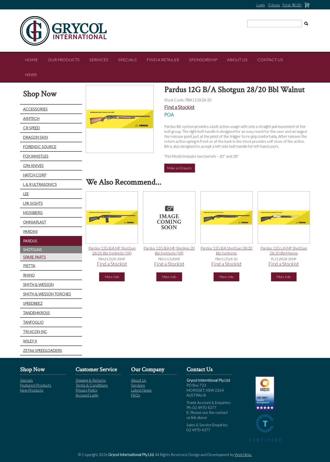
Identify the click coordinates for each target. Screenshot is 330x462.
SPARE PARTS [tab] (34, 257)
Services (98, 59)
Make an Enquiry (179, 168)
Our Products (64, 59)
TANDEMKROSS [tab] (36, 313)
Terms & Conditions (92, 385)
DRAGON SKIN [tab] (35, 137)
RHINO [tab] (29, 275)
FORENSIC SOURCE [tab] (39, 146)
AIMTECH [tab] (31, 118)
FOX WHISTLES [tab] (35, 156)
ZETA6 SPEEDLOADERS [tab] (42, 350)
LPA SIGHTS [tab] (33, 203)
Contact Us (270, 59)
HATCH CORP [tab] (34, 175)
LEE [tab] (26, 194)
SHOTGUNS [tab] (32, 249)
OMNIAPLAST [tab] (34, 222)
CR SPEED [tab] (31, 128)
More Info (112, 277)
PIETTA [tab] (29, 265)
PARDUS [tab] (30, 241)
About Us (237, 59)
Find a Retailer (163, 59)
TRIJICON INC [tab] (35, 331)
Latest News (141, 390)
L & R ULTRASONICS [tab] (40, 184)
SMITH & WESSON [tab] (38, 284)
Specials (127, 59)
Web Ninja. (243, 454)
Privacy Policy (86, 390)
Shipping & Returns (91, 380)
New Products (31, 390)
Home (31, 59)
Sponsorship (203, 59)
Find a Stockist (179, 107)
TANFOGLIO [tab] (33, 322)
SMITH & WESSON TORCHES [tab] (47, 294)
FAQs (135, 395)
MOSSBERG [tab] (33, 212)
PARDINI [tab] (30, 231)
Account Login (87, 395)
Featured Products (35, 385)
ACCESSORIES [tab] (35, 109)
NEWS (31, 74)
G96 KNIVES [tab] (33, 165)
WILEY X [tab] (30, 341)
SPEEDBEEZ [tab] (33, 303)
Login (260, 5)
